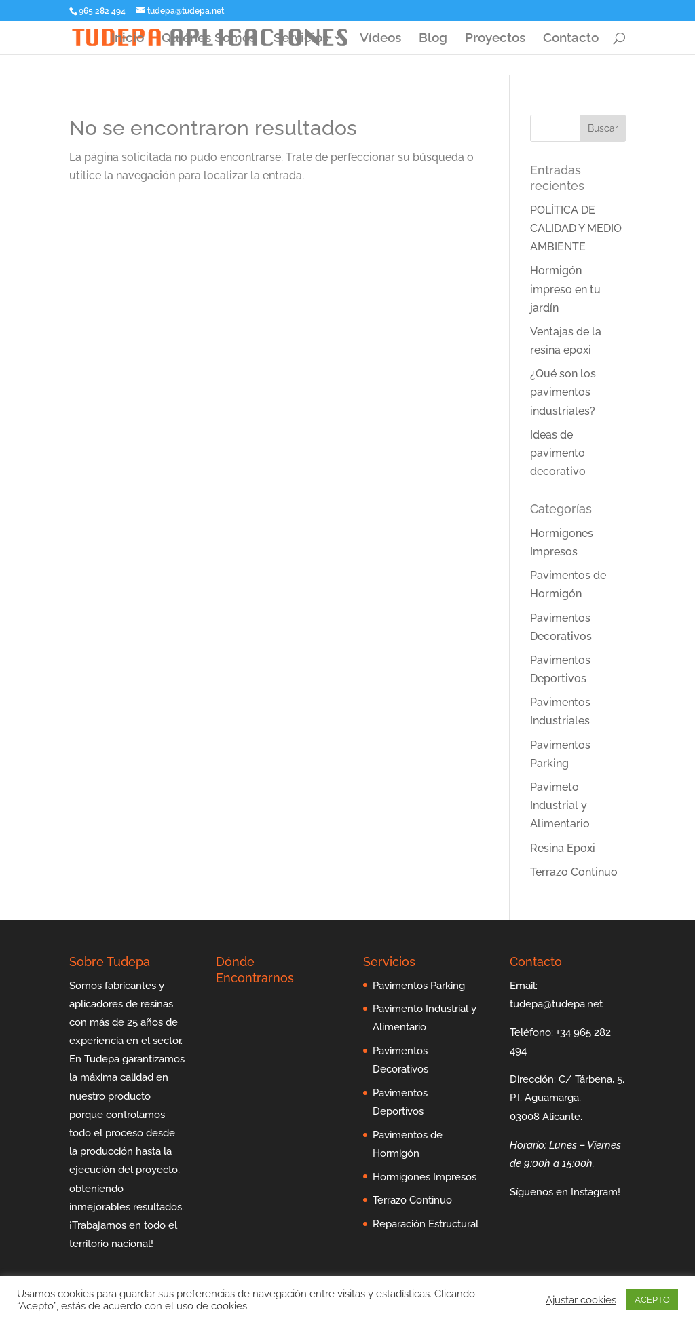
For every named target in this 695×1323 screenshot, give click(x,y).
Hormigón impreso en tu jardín (565, 289)
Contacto (571, 39)
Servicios (301, 39)
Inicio (127, 39)
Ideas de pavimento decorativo (558, 453)
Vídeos (380, 39)
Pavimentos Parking (419, 986)
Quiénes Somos (209, 39)
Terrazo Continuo (574, 871)
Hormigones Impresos (424, 1177)
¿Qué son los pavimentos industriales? (563, 392)
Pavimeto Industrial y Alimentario (560, 805)
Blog (433, 39)
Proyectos (495, 39)
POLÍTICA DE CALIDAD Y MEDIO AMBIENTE (576, 228)
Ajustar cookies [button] (581, 1299)
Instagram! (595, 1192)
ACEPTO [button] (652, 1299)
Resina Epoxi (562, 848)
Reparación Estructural (425, 1224)
